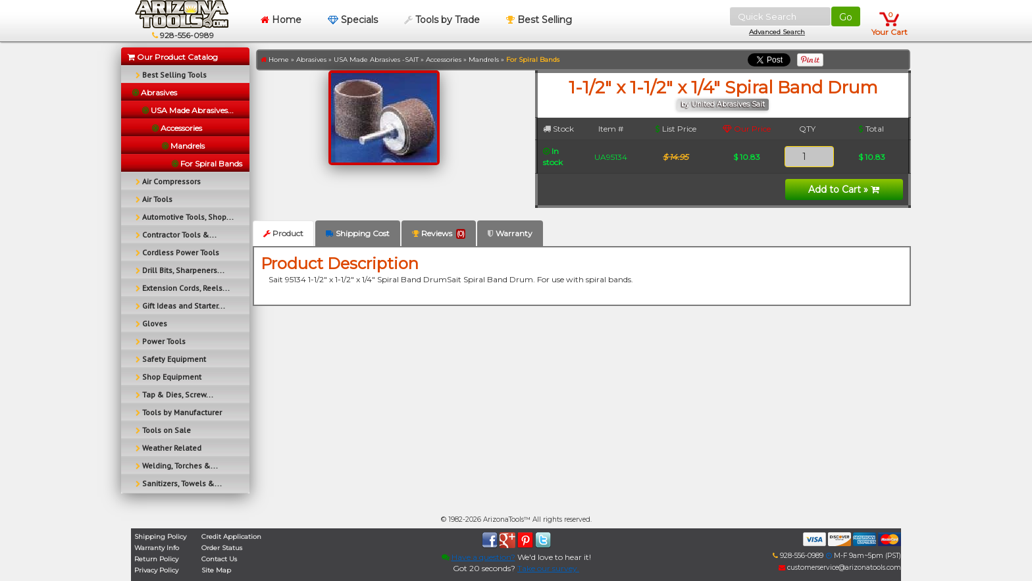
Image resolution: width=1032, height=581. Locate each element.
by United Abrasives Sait (723, 104)
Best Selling (539, 20)
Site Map (216, 570)
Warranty (510, 233)
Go (845, 17)
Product (283, 233)
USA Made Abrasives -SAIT (376, 59)
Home (281, 20)
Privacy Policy (156, 570)
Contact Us (219, 559)
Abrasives (311, 59)
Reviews (438, 233)
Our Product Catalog (173, 57)
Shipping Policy (160, 536)
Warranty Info (156, 547)
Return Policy (156, 559)
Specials (353, 20)
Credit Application (231, 536)
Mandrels (484, 59)
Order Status (221, 547)
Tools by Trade (442, 20)
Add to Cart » (843, 189)
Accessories (443, 59)
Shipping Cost (358, 233)
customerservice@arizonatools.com (840, 567)
